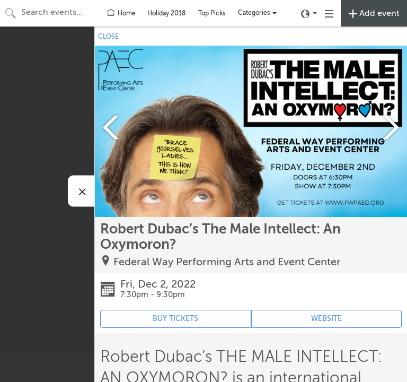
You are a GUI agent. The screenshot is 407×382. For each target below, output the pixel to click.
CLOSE (108, 36)
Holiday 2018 (166, 13)
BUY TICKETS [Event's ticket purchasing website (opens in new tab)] (175, 319)
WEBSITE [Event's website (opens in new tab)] (326, 319)
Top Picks (211, 13)
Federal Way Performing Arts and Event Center (227, 262)
